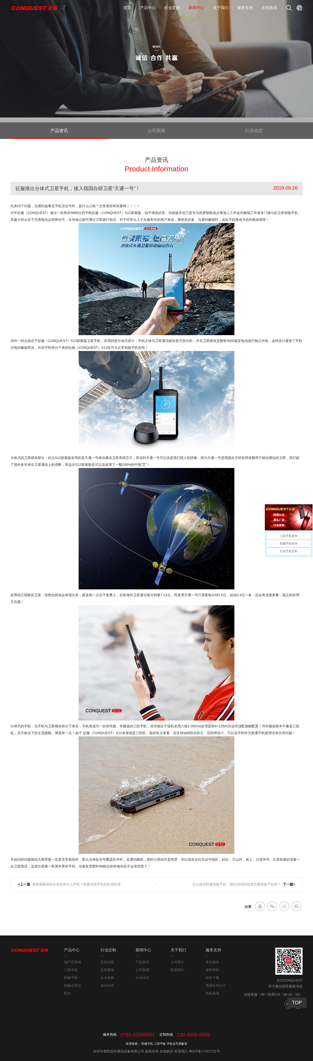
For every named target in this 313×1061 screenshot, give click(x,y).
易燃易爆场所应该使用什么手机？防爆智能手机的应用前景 (76, 884)
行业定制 (172, 8)
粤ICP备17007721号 (204, 1051)
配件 (67, 993)
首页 (127, 8)
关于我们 (221, 8)
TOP (297, 1002)
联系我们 (177, 970)
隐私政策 (212, 993)
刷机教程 (212, 970)
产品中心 (148, 8)
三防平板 (160, 1043)
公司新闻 (156, 130)
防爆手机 (71, 978)
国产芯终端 (72, 962)
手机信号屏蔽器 (177, 1043)
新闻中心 (196, 8)
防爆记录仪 (72, 985)
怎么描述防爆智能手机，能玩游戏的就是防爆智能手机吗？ (236, 884)
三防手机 (71, 970)
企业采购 (107, 978)
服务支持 (245, 8)
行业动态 (254, 130)
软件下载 (212, 978)
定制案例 (107, 970)
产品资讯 (59, 130)
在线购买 (269, 8)
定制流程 (107, 962)
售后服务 (212, 962)
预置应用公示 (216, 985)
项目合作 (107, 985)
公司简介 (177, 962)
